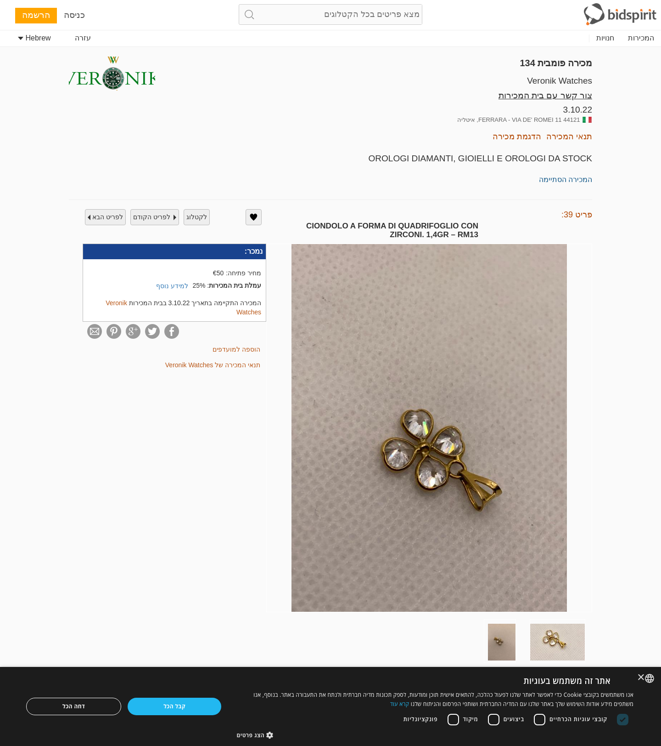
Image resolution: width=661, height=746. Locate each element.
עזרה (83, 38)
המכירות (641, 38)
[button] (435, 734)
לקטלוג (196, 217)
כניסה (74, 15)
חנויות (605, 38)
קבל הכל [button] (174, 706)
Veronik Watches (559, 80)
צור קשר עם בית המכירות (545, 95)
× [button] (641, 677)
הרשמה (36, 15)
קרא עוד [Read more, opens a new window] (399, 704)
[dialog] (330, 706)
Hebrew (34, 38)
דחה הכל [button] (73, 706)
